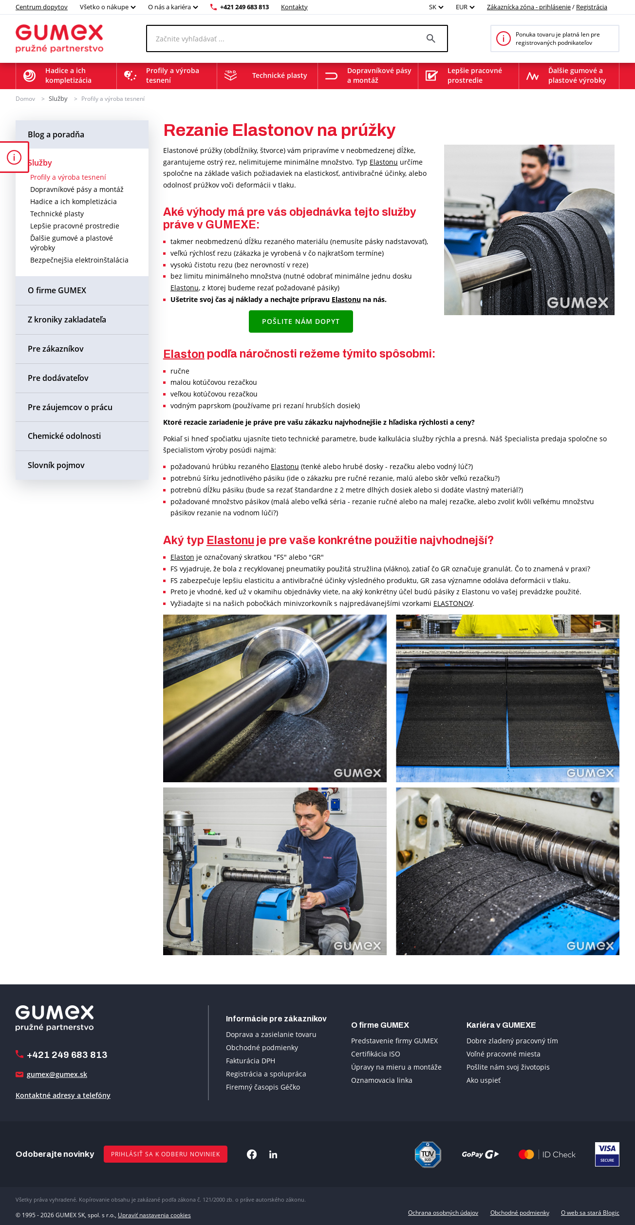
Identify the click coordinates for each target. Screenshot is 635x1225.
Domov (25, 98)
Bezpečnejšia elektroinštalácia (79, 259)
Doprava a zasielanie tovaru (271, 1033)
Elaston (184, 353)
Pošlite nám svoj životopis (508, 1066)
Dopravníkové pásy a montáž (77, 188)
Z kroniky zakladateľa (67, 319)
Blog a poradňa (56, 133)
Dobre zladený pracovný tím (512, 1040)
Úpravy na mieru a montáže (396, 1066)
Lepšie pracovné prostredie (74, 225)
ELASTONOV (452, 602)
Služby (57, 98)
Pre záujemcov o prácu (70, 406)
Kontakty (294, 6)
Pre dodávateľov (58, 377)
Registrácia (591, 6)
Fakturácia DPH (250, 1059)
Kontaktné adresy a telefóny (63, 1094)
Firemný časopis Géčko (263, 1086)
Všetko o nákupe (104, 6)
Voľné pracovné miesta (504, 1053)
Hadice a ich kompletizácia (73, 201)
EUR (461, 6)
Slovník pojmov (56, 464)
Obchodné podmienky (262, 1046)
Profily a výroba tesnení (111, 98)
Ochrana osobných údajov (443, 1212)
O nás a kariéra (169, 6)
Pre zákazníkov (56, 348)
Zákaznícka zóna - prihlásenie (529, 6)
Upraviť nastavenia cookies (154, 1212)
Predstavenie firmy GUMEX (394, 1040)
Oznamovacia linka (381, 1079)
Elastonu (384, 161)
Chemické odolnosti (64, 435)
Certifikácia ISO (375, 1053)
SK (432, 6)
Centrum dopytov (42, 6)
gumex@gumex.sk (57, 1073)
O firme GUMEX (57, 289)
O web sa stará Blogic (590, 1212)
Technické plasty (57, 213)
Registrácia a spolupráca (266, 1072)
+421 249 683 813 (244, 6)
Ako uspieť (484, 1079)
